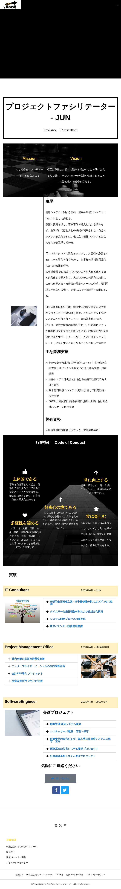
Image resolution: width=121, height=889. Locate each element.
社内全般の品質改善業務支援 (28, 658)
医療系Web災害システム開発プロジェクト (74, 748)
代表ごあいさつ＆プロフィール (21, 846)
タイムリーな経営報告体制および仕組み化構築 (76, 611)
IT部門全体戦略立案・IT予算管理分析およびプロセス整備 (81, 602)
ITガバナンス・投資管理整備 (66, 626)
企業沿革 (11, 840)
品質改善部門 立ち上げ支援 (27, 681)
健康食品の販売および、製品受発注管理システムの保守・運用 (80, 740)
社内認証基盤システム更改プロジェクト (72, 756)
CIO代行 (10, 852)
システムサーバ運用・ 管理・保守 (69, 731)
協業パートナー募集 (16, 857)
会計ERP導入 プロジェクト (27, 673)
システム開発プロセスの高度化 (67, 619)
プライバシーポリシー (17, 862)
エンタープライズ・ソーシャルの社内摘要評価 (38, 666)
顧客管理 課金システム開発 (65, 724)
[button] (79, 603)
